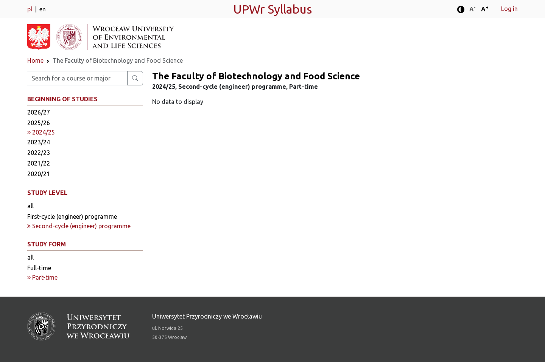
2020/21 (38, 173)
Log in (509, 8)
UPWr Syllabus (272, 9)
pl (30, 9)
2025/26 (38, 122)
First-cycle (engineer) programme (72, 216)
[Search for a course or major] (135, 78)
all (30, 206)
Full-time (39, 268)
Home (35, 60)
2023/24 (38, 142)
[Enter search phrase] (77, 78)
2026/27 (38, 112)
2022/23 (38, 152)
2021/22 (38, 163)
